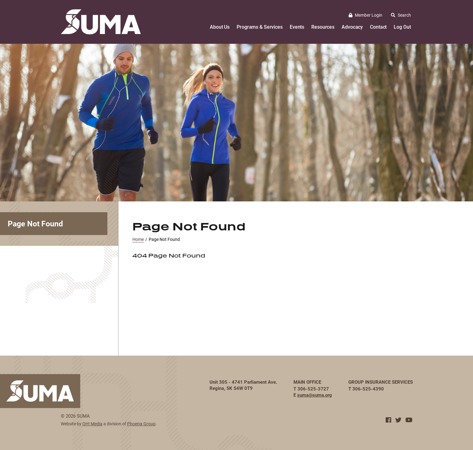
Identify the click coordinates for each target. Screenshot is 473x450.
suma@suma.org (314, 395)
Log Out (402, 26)
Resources (322, 26)
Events (297, 26)
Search (401, 15)
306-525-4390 (368, 389)
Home (138, 239)
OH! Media (92, 424)
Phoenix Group (141, 424)
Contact (378, 26)
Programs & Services (260, 26)
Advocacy (352, 26)
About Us (220, 26)
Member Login (365, 15)
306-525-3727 (313, 389)
